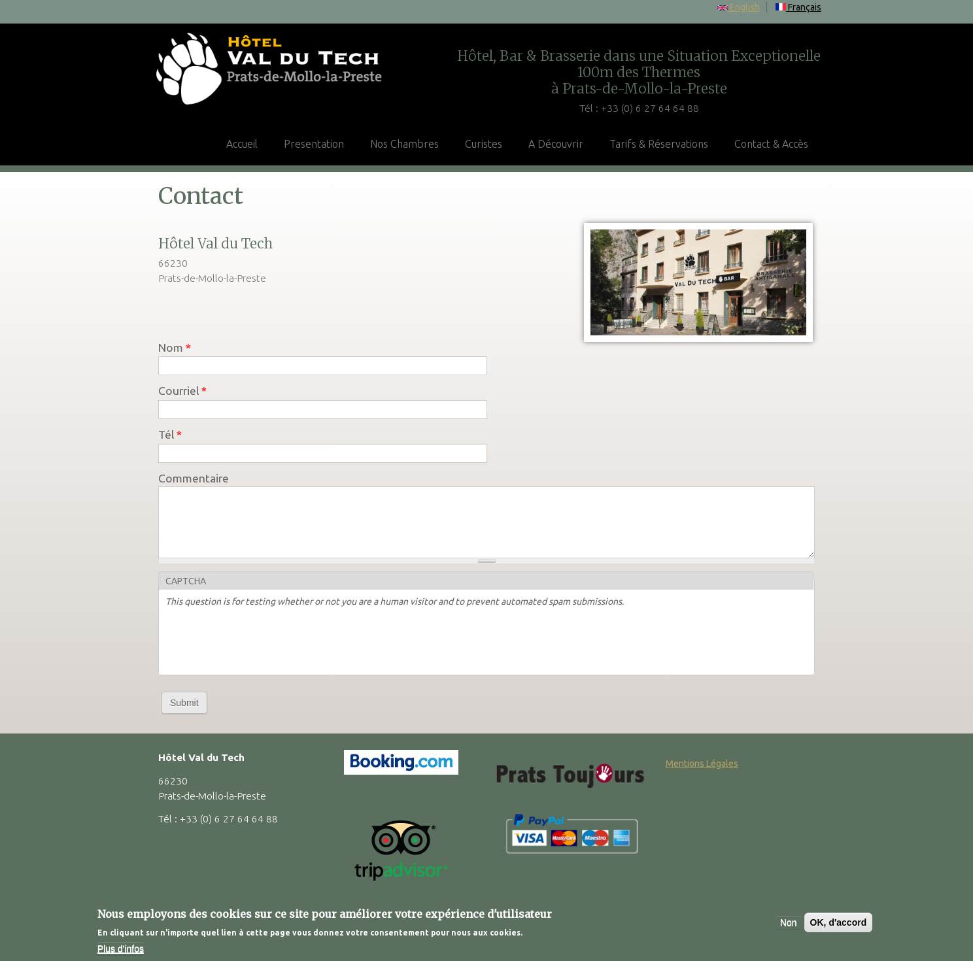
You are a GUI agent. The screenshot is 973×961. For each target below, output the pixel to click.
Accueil (242, 144)
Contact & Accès (771, 144)
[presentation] (264, 642)
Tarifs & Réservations (658, 144)
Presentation (314, 144)
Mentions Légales (702, 763)
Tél (170, 434)
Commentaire (193, 478)
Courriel (182, 390)
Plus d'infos (120, 948)
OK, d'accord (838, 922)
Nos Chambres (404, 144)
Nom (174, 347)
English (738, 7)
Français (798, 7)
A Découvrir (555, 144)
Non (788, 922)
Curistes (483, 144)
